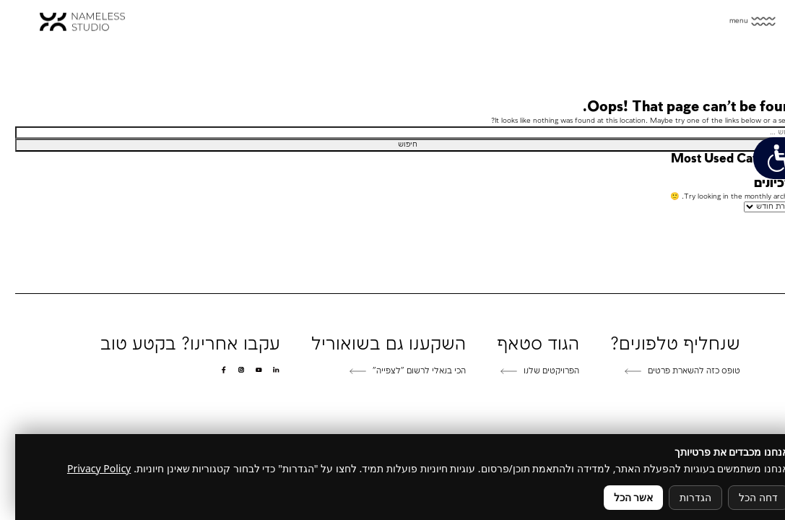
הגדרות (680, 497)
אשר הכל (618, 497)
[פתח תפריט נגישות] (761, 158)
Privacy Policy (84, 468)
